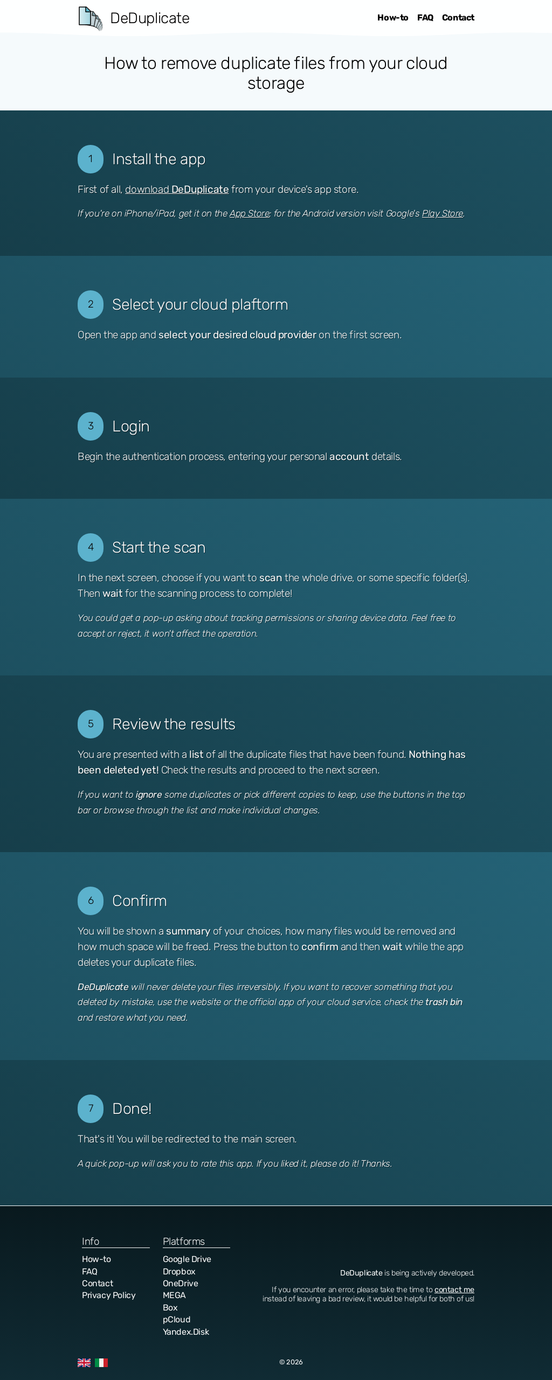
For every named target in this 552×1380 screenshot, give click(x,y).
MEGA (174, 1295)
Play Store (442, 213)
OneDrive (180, 1283)
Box (170, 1307)
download (177, 189)
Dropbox (179, 1271)
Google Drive (187, 1259)
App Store (249, 213)
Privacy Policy (108, 1295)
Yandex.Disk (186, 1332)
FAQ (425, 17)
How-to (393, 17)
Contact (458, 17)
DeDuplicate (150, 18)
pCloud (177, 1319)
